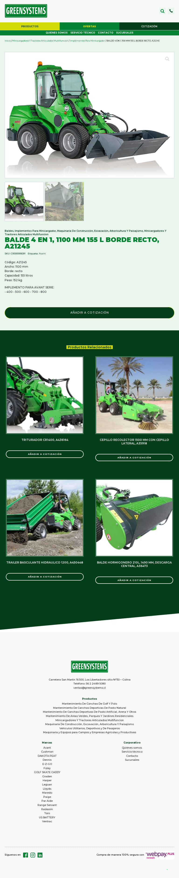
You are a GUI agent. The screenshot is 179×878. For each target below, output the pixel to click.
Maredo (47, 793)
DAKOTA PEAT (47, 756)
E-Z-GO (47, 764)
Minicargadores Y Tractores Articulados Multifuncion (40, 41)
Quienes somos (57, 33)
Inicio (8, 41)
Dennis (47, 760)
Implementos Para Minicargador (87, 41)
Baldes (9, 231)
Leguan (47, 785)
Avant (42, 254)
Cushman (47, 752)
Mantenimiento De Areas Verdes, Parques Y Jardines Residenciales (89, 716)
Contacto (105, 33)
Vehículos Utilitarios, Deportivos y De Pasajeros (89, 729)
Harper (47, 781)
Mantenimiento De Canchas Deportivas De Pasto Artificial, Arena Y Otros (89, 712)
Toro (47, 814)
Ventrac (47, 822)
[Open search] (162, 11)
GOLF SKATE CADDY (47, 772)
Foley (47, 768)
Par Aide (47, 801)
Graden (47, 776)
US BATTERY (47, 817)
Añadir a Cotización (89, 313)
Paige (47, 797)
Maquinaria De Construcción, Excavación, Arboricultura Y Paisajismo (100, 231)
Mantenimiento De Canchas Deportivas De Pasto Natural (89, 708)
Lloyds (47, 789)
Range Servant (47, 805)
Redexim (47, 809)
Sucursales (124, 33)
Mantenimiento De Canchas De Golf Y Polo (89, 704)
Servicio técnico (82, 33)
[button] (171, 11)
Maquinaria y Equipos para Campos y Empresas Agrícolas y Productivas (89, 733)
